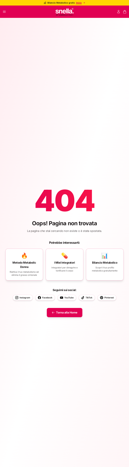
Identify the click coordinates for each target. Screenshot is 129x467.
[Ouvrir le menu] (4, 12)
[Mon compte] (118, 12)
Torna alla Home (64, 312)
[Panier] (125, 12)
